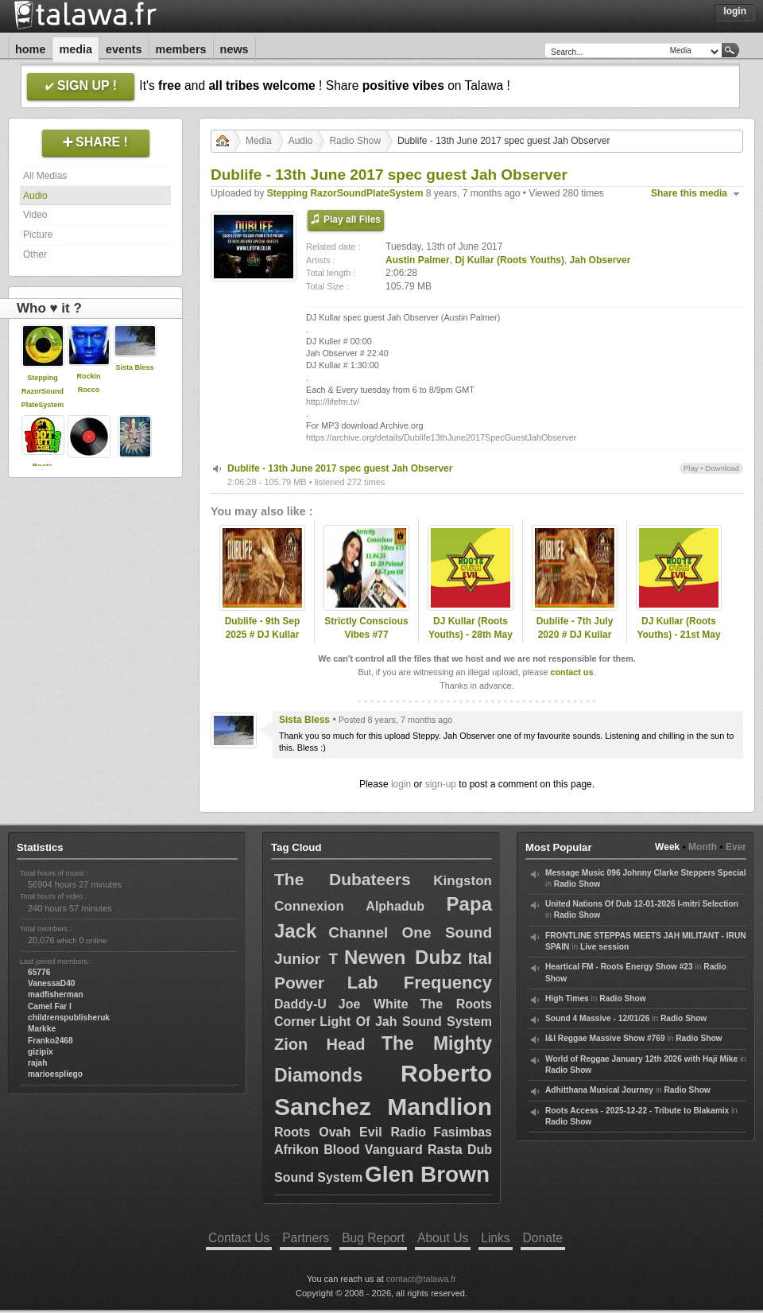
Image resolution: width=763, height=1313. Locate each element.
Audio (35, 195)
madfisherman (55, 994)
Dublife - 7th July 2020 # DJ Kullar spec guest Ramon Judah (575, 641)
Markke (42, 1028)
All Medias (45, 175)
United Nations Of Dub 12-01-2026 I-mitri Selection (641, 903)
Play (691, 468)
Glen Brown (427, 1174)
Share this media (689, 193)
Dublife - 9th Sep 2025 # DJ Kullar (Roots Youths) (262, 635)
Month (702, 847)
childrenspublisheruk (69, 1017)
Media (75, 49)
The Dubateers (342, 879)
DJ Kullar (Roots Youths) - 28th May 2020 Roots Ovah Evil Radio (470, 641)
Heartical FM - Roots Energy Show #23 (619, 966)
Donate (543, 1238)
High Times (567, 998)
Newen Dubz (403, 957)
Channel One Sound (410, 932)
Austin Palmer (417, 260)
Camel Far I (50, 1006)
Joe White (374, 1004)
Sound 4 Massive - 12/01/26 (597, 1018)
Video (35, 214)
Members (181, 49)
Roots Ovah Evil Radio (350, 1132)
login (401, 784)
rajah (37, 1063)
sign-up (440, 784)
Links (495, 1238)
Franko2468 (50, 1040)
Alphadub (395, 906)
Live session (604, 946)
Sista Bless (134, 367)
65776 (39, 972)
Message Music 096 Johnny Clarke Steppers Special (645, 872)
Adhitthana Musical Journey (599, 1090)
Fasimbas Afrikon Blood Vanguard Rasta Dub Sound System (383, 1155)
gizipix (40, 1051)
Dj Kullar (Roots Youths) (509, 260)
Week (667, 847)
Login (734, 11)
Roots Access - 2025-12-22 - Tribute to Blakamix (637, 1110)
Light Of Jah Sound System (406, 1021)
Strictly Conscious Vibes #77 (366, 628)
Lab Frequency (419, 983)
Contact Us (238, 1238)
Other (35, 254)
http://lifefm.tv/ (332, 401)
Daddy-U (300, 1004)
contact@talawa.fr (421, 1279)
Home (30, 49)
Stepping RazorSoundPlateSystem (42, 391)
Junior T (306, 958)
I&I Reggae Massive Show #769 (605, 1038)
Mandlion (439, 1107)
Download (722, 468)
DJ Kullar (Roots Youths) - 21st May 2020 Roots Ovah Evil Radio (678, 641)
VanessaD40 (51, 983)
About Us (442, 1238)
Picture (37, 234)
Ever (736, 847)
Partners (305, 1238)
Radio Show (355, 140)
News (234, 49)
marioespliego (55, 1074)
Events (124, 49)
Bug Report (373, 1238)
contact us (571, 672)
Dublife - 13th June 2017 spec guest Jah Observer (339, 468)
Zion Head (319, 1044)
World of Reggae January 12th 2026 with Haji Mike (641, 1059)
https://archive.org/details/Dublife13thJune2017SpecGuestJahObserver (441, 437)
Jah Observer (600, 260)
